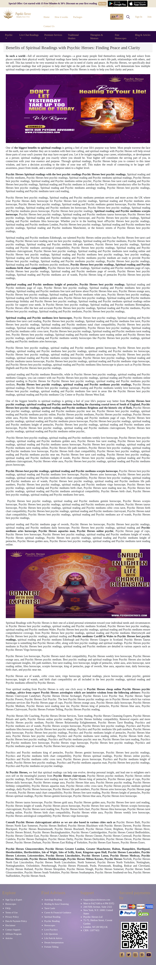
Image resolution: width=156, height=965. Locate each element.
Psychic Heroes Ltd (92, 917)
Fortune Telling (51, 947)
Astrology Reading (53, 899)
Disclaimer (10, 925)
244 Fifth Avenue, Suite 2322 (97, 907)
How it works (61, 17)
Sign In (138, 16)
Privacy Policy (12, 917)
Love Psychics (51, 929)
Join (149, 16)
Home (47, 17)
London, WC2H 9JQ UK (95, 927)
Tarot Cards (49, 908)
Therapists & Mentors (96, 37)
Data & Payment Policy (16, 921)
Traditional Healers (73, 37)
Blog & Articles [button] (142, 35)
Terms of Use (11, 912)
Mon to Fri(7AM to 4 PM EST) (98, 903)
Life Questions (51, 934)
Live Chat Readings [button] (29, 35)
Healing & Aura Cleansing (56, 904)
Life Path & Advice (53, 938)
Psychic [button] (9, 35)
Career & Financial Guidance (57, 912)
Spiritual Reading (52, 917)
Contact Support (12, 929)
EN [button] (116, 16)
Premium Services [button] (53, 35)
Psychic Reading (52, 921)
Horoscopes (10, 904)
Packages (77, 17)
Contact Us (49, 26)
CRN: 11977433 (91, 930)
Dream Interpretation (54, 942)
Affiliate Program (13, 934)
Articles (8, 938)
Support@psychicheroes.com (96, 899)
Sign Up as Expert (13, 899)
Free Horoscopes (120, 37)
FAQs (8, 908)
